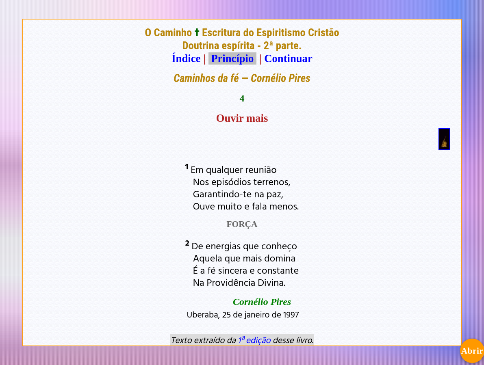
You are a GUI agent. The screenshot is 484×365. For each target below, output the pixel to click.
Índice (185, 58)
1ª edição (254, 339)
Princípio (232, 58)
